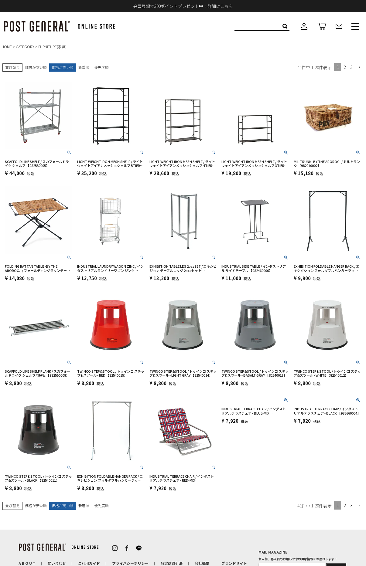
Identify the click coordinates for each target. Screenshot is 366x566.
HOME (7, 46)
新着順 (83, 67)
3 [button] (352, 67)
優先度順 (101, 67)
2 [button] (345, 67)
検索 (284, 26)
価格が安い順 (36, 67)
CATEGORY (25, 46)
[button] (359, 67)
